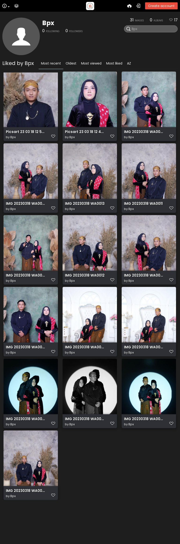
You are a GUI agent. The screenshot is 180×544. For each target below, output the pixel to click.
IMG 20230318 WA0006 (85, 447)
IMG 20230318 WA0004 (26, 291)
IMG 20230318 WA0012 (85, 291)
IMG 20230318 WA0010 (26, 212)
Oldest (71, 63)
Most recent (51, 63)
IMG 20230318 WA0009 (144, 134)
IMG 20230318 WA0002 (144, 291)
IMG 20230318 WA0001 (26, 369)
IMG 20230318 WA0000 (26, 447)
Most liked (114, 63)
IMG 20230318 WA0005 (144, 447)
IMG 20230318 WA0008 (85, 369)
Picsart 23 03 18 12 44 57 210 (85, 134)
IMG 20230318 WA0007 (26, 526)
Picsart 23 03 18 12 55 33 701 (26, 134)
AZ (129, 63)
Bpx (48, 23)
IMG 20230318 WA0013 (85, 212)
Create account (161, 6)
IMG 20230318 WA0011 (143, 212)
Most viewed (91, 63)
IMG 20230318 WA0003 (144, 369)
